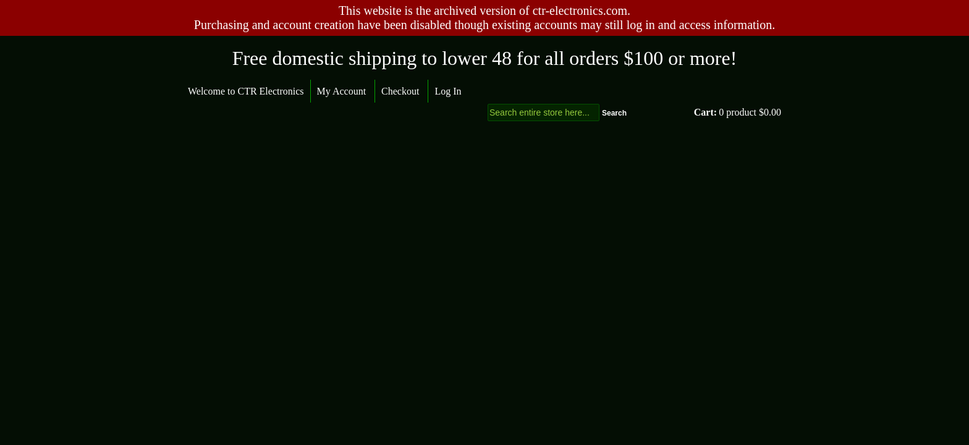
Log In (447, 91)
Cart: (705, 112)
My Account (341, 91)
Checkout (400, 91)
